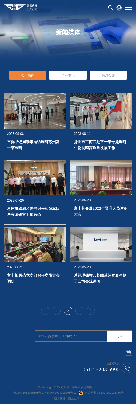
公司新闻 (27, 75)
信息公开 (108, 75)
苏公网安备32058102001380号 (101, 392)
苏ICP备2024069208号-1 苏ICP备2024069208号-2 (44, 392)
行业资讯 (68, 75)
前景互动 (73, 398)
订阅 (120, 336)
